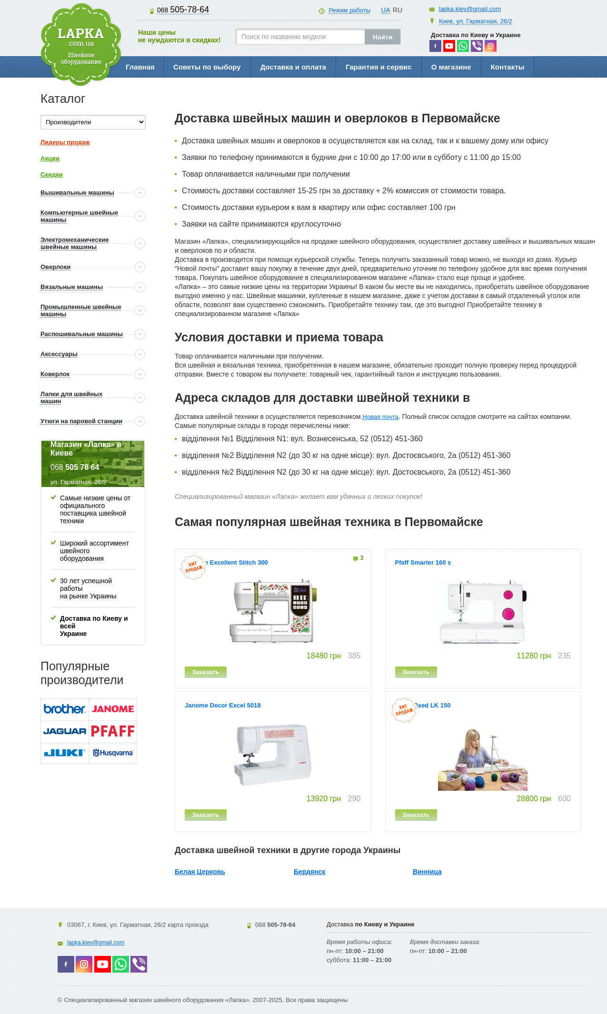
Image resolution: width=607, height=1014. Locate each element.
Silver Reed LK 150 (423, 705)
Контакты (508, 67)
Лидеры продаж (65, 142)
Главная (140, 67)
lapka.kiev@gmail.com (470, 8)
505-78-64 (183, 9)
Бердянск (309, 871)
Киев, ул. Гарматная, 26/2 (475, 21)
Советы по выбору (207, 67)
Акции (50, 158)
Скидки (51, 174)
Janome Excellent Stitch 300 (226, 562)
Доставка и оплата (293, 67)
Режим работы (349, 10)
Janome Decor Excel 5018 (223, 705)
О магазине (451, 67)
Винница (427, 871)
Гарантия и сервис (379, 67)
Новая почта (380, 416)
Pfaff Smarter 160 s (423, 562)
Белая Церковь (200, 871)
